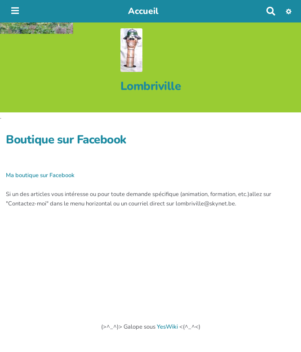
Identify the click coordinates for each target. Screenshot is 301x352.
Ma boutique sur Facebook (40, 175)
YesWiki (167, 327)
